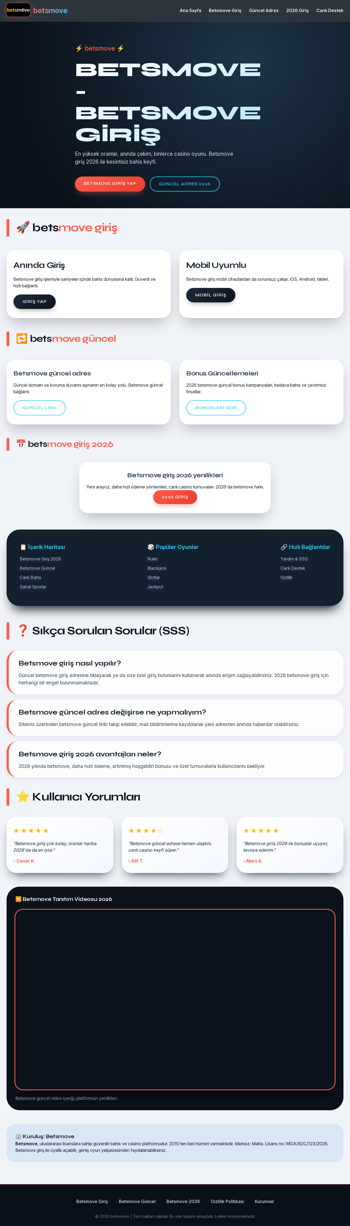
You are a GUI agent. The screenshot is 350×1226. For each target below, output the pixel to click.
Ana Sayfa (190, 10)
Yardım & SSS (294, 559)
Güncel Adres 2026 (185, 183)
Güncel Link (39, 407)
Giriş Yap (34, 301)
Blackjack (156, 568)
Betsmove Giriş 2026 (40, 559)
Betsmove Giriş (225, 10)
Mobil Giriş (210, 295)
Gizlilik (287, 577)
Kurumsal (264, 1201)
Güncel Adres (264, 10)
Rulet (152, 559)
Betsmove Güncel (37, 568)
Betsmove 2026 (183, 1201)
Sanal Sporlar (33, 586)
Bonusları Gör (216, 407)
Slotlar (153, 577)
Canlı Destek (329, 10)
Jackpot (155, 586)
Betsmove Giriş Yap (110, 183)
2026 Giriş (297, 10)
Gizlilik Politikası (227, 1201)
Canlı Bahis (30, 577)
